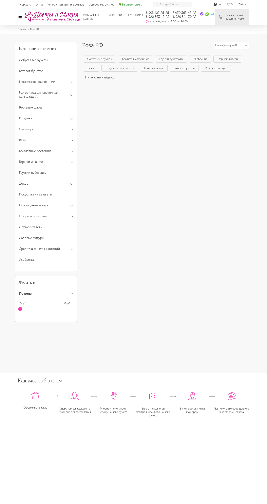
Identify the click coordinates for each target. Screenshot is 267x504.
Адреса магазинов (101, 4)
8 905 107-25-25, (158, 13)
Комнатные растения (135, 59)
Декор (91, 68)
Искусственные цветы (119, 68)
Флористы (25, 4)
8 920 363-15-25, (158, 17)
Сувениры (135, 15)
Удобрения (200, 59)
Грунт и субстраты (171, 59)
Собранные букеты (99, 59)
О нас (40, 4)
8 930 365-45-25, (185, 13)
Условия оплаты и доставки (67, 4)
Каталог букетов (184, 68)
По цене (25, 293)
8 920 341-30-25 (185, 17)
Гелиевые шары (153, 68)
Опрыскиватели (228, 59)
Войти (242, 4)
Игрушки (115, 15)
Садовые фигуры (216, 68)
